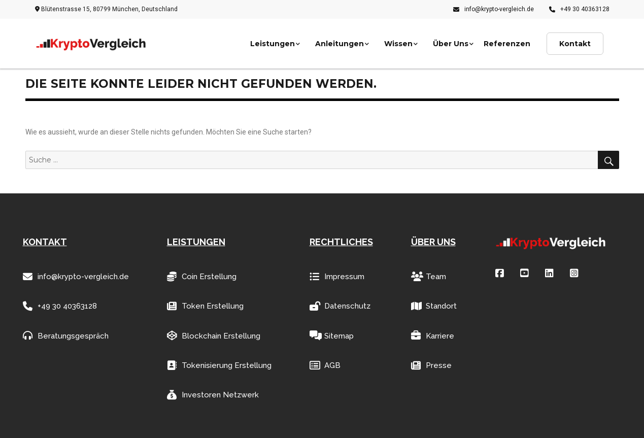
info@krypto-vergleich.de (493, 9)
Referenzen (507, 43)
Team (428, 277)
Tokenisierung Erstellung (219, 365)
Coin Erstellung (201, 277)
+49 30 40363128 (579, 9)
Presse (431, 365)
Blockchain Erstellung (213, 336)
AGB (325, 365)
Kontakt (575, 43)
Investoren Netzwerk (213, 395)
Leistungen (272, 43)
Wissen (398, 43)
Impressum (337, 277)
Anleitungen (339, 43)
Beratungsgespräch (66, 336)
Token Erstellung (205, 306)
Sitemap (332, 336)
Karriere (432, 336)
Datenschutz (340, 306)
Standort (434, 306)
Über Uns (450, 43)
